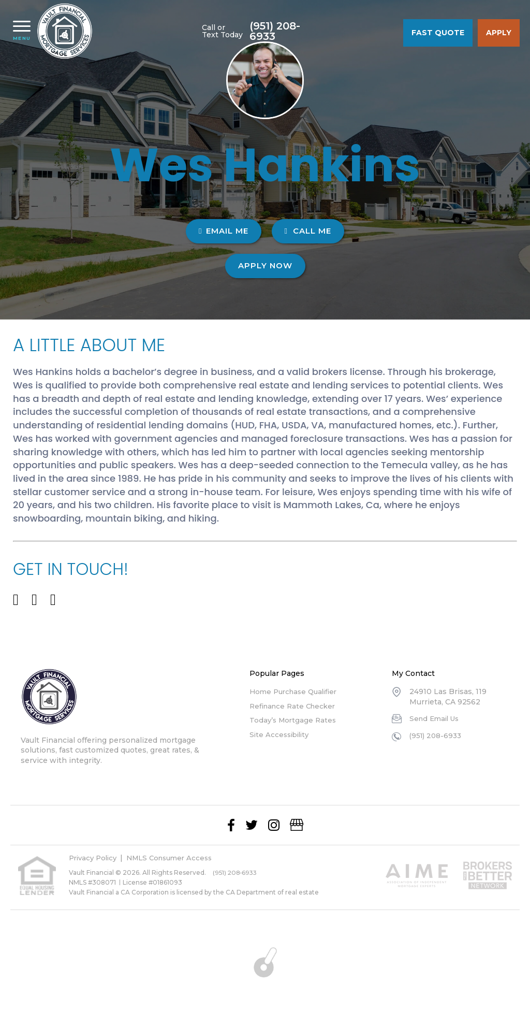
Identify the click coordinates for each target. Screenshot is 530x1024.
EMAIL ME (223, 231)
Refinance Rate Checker (295, 706)
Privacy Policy (95, 857)
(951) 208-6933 (359, 31)
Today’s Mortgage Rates (294, 720)
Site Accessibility (281, 734)
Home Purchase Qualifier (296, 691)
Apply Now (265, 265)
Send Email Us (436, 718)
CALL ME (308, 231)
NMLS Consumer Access (177, 857)
